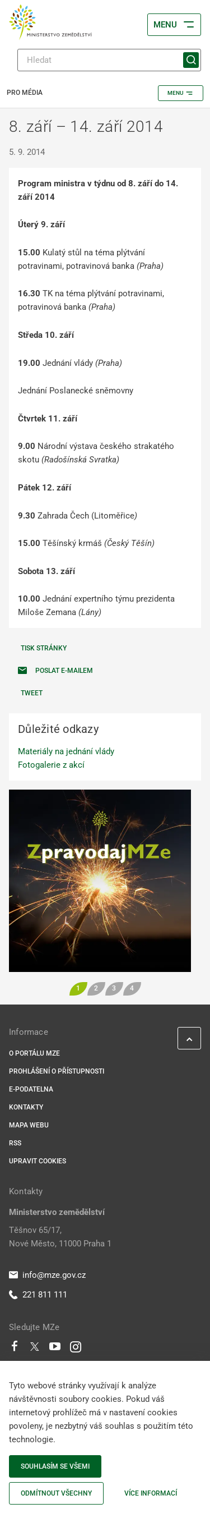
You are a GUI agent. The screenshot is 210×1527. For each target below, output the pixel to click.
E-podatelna (31, 1089)
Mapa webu (29, 1125)
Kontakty (26, 1107)
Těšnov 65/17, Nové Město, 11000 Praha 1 (60, 1237)
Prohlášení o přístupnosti (56, 1071)
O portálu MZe (34, 1053)
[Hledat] (109, 60)
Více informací (150, 1493)
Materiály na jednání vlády (66, 751)
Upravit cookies (37, 1161)
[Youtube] (55, 1349)
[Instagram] (75, 1349)
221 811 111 (38, 1295)
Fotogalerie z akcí (51, 765)
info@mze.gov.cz (47, 1275)
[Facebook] (14, 1349)
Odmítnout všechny (56, 1493)
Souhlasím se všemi (55, 1466)
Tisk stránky (44, 648)
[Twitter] (34, 1349)
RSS (15, 1143)
